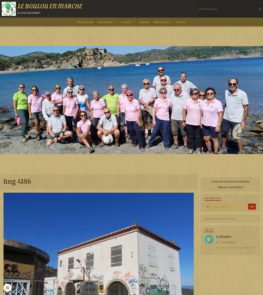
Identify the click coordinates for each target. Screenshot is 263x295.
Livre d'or (181, 21)
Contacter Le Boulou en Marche (230, 181)
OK (252, 206)
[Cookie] (7, 288)
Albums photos (162, 21)
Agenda (144, 21)
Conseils (126, 21)
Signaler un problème (230, 187)
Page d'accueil (85, 21)
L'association (105, 21)
